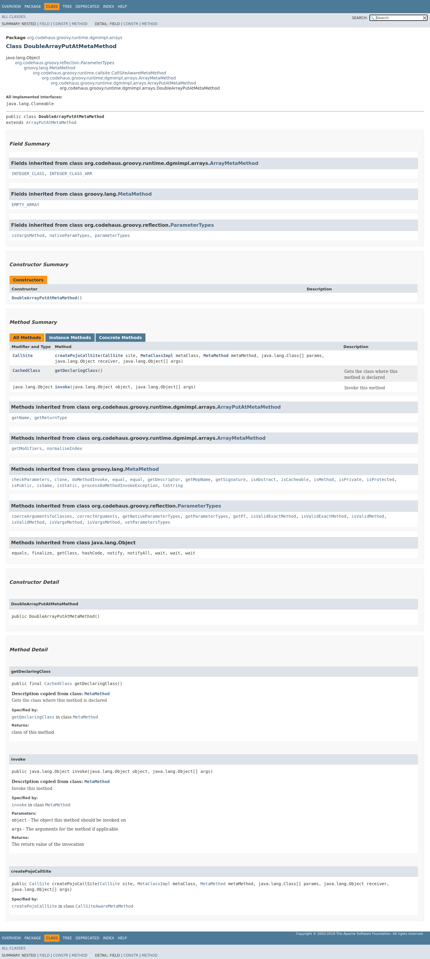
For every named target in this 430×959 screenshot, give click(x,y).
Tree (67, 6)
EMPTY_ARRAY (25, 204)
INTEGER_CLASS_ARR (70, 173)
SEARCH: (360, 18)
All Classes (13, 17)
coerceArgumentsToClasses (42, 516)
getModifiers (27, 448)
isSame (44, 485)
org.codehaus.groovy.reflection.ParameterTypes (64, 62)
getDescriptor (164, 479)
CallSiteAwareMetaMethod (104, 906)
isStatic (67, 485)
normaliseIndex (64, 448)
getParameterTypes (206, 516)
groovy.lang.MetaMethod (49, 67)
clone (60, 479)
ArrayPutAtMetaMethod (51, 122)
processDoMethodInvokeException (120, 485)
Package (32, 6)
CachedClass (26, 370)
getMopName (198, 479)
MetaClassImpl (156, 355)
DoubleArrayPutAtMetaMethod (44, 297)
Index (108, 6)
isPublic (22, 485)
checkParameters (30, 479)
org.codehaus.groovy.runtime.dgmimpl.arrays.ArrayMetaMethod (109, 78)
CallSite (23, 355)
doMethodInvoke (89, 479)
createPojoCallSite (77, 355)
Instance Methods (70, 337)
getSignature (231, 479)
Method (79, 24)
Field (44, 24)
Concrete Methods (120, 337)
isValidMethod (367, 516)
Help (122, 6)
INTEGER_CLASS (28, 173)
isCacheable (295, 479)
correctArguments (97, 516)
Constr (60, 24)
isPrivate (350, 479)
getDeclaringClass (76, 370)
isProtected (380, 479)
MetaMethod (135, 194)
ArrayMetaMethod (234, 163)
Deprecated (87, 6)
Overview (11, 6)
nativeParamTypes (69, 235)
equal (118, 479)
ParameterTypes (192, 225)
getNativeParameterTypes (151, 516)
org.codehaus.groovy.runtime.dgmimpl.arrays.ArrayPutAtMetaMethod (123, 83)
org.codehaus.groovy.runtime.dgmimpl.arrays (74, 37)
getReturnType (50, 417)
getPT (239, 516)
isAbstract (263, 479)
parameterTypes (112, 235)
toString (173, 485)
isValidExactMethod (273, 516)
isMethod (324, 479)
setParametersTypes (147, 522)
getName (20, 417)
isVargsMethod (28, 235)
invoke (62, 386)
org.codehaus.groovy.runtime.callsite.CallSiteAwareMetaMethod (99, 73)
